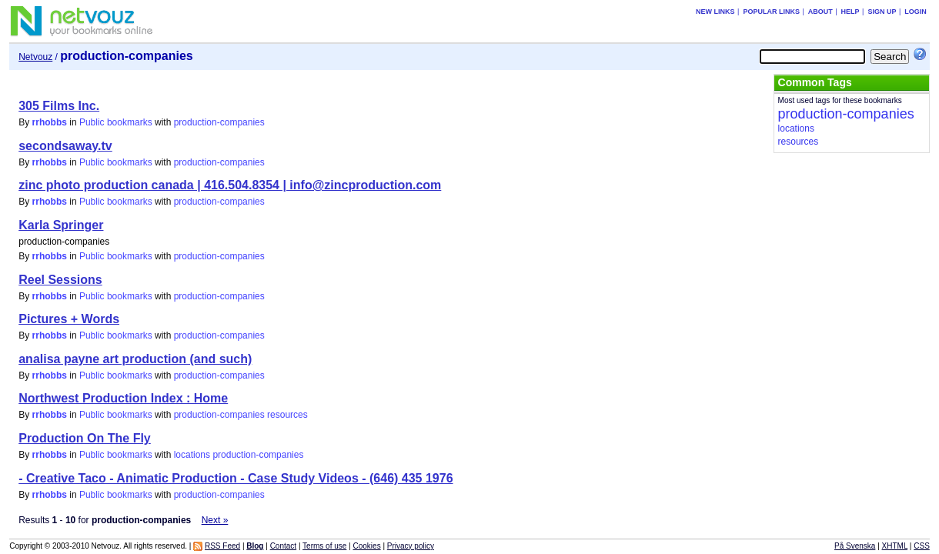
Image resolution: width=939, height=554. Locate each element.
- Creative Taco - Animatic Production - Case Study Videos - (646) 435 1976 (235, 478)
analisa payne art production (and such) (135, 358)
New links (715, 11)
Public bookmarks (115, 122)
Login (915, 11)
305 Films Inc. (58, 105)
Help (850, 11)
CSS (922, 546)
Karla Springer (60, 225)
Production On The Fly (84, 438)
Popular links (771, 11)
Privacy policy (410, 546)
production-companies (219, 122)
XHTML (895, 546)
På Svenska (854, 546)
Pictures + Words (68, 318)
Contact (283, 546)
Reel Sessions (60, 279)
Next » (215, 520)
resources (287, 414)
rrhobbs (49, 122)
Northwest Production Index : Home (123, 398)
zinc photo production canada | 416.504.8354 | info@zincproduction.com (229, 185)
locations (192, 454)
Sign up (881, 11)
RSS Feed (222, 546)
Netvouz (35, 57)
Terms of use (324, 546)
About (820, 11)
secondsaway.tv (65, 145)
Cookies (367, 546)
